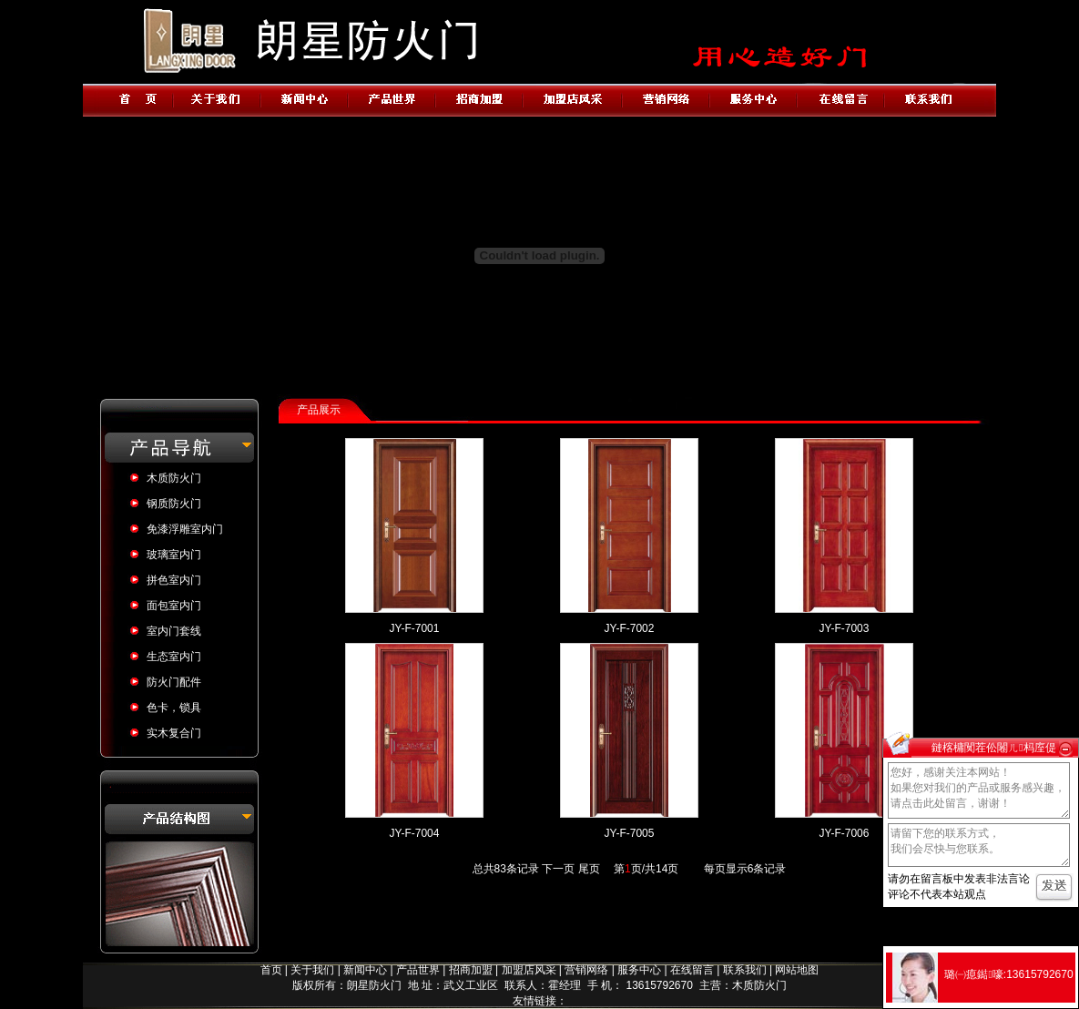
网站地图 (797, 969)
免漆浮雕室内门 (185, 529)
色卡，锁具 (174, 707)
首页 (271, 969)
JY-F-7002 (630, 628)
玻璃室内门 (174, 554)
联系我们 (745, 969)
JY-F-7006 (844, 833)
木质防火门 (174, 478)
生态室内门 (174, 656)
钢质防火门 (174, 503)
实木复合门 (174, 733)
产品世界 (418, 969)
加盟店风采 (529, 969)
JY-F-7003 (844, 628)
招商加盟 (471, 969)
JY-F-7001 (415, 628)
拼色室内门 (174, 580)
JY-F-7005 (630, 833)
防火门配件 (174, 682)
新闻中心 (365, 969)
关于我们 (312, 969)
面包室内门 (174, 605)
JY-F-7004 (415, 833)
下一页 (558, 868)
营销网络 (586, 969)
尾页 (589, 868)
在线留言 (692, 969)
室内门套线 (174, 631)
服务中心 (639, 969)
